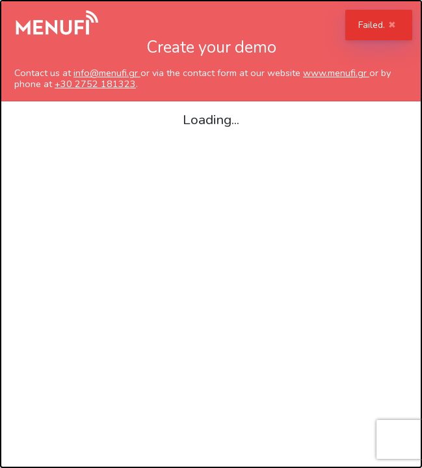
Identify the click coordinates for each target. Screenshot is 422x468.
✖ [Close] (392, 24)
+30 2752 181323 (95, 83)
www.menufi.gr (336, 72)
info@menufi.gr (106, 72)
